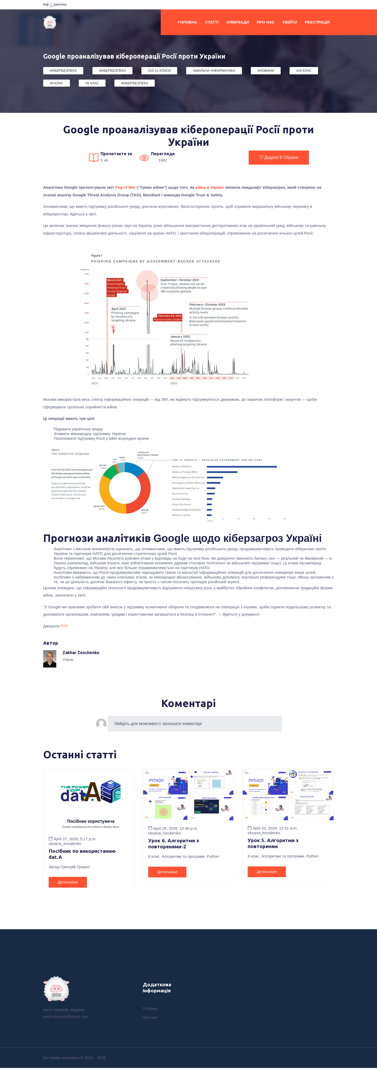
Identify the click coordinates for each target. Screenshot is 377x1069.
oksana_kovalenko (65, 843)
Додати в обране (278, 157)
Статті (211, 22)
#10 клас (304, 71)
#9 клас (56, 83)
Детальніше (68, 883)
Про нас (266, 22)
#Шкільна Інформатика (214, 71)
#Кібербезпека (63, 71)
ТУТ (64, 626)
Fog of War (125, 187)
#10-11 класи (159, 71)
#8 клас (92, 83)
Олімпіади (237, 22)
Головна (187, 22)
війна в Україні (210, 187)
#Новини (265, 71)
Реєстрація (317, 22)
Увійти (289, 22)
